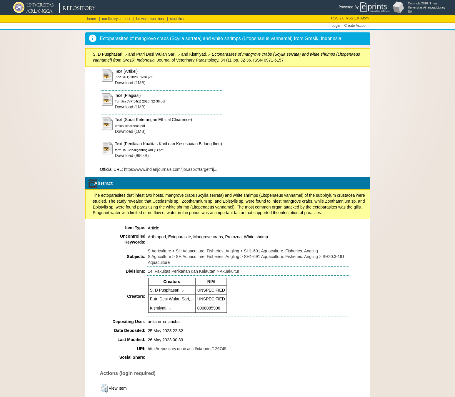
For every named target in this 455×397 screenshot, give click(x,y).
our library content (116, 19)
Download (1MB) (130, 82)
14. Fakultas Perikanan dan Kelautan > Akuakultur (193, 271)
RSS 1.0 (352, 18)
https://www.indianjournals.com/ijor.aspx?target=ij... (170, 169)
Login (335, 26)
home (91, 19)
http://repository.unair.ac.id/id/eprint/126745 (187, 348)
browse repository (150, 19)
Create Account (356, 26)
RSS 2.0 (337, 18)
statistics (177, 19)
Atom (364, 18)
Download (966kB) (132, 155)
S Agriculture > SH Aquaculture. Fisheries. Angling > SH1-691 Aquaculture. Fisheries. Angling (233, 251)
